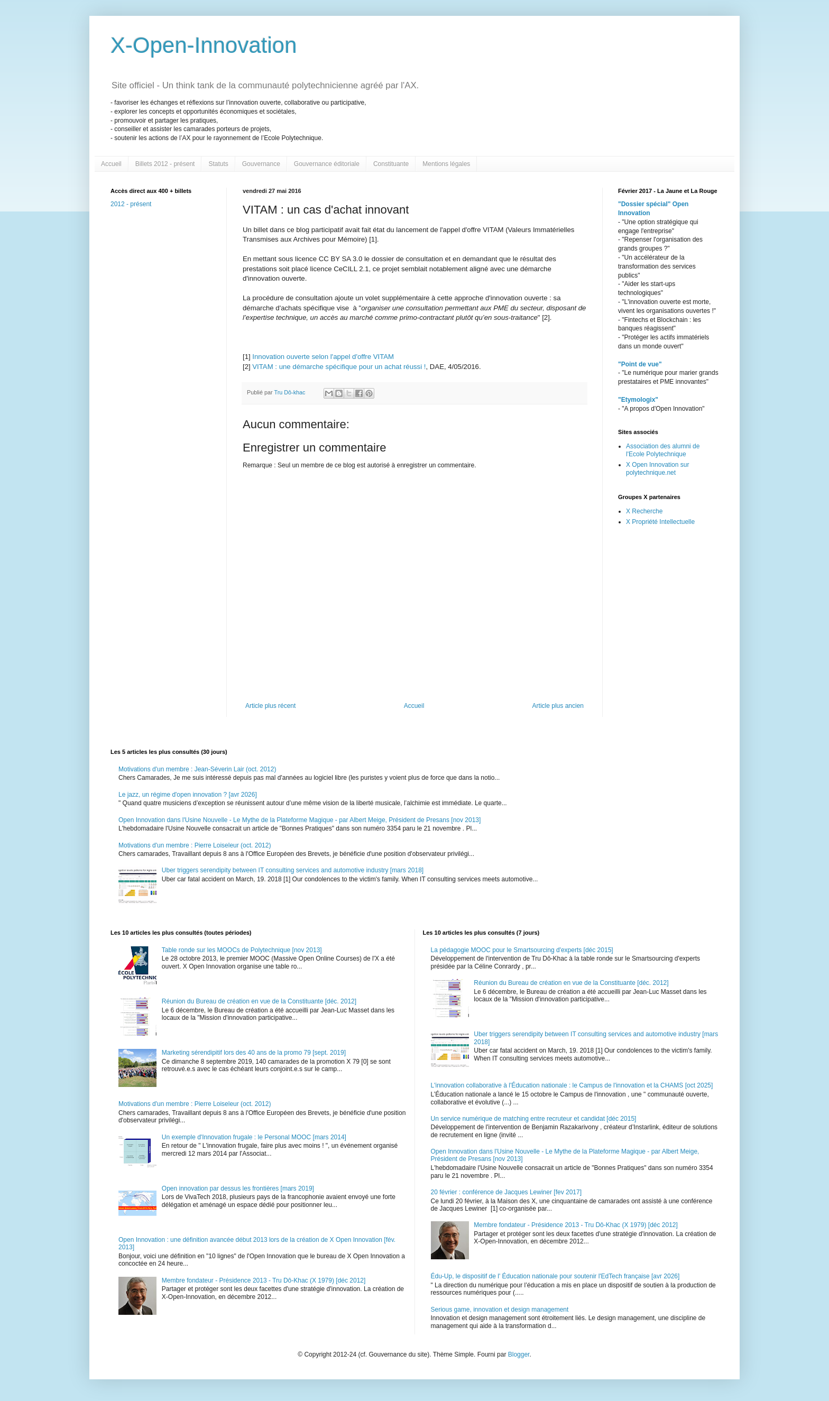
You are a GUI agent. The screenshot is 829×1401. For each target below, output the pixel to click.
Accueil (111, 164)
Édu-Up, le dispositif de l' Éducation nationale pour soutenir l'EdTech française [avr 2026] (555, 1276)
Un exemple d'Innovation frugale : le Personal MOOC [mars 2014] (254, 1137)
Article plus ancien (558, 705)
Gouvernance (261, 164)
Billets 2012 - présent (165, 164)
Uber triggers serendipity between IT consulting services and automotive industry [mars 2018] (292, 870)
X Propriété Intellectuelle (660, 522)
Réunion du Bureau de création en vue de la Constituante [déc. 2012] (259, 1001)
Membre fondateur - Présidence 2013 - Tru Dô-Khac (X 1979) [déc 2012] (264, 1280)
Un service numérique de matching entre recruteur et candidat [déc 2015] (534, 1118)
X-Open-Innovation (203, 45)
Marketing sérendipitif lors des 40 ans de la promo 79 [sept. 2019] (254, 1052)
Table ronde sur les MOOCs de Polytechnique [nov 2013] (242, 950)
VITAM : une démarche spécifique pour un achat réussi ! (339, 367)
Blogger (519, 1354)
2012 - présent (130, 204)
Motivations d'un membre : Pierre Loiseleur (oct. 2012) (194, 845)
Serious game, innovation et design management (500, 1309)
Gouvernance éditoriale (327, 164)
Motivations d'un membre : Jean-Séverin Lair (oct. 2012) (197, 769)
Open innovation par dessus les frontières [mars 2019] (238, 1188)
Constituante (391, 164)
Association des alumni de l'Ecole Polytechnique (662, 450)
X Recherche (644, 511)
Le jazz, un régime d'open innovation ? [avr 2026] (187, 794)
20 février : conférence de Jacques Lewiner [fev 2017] (506, 1192)
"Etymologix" (638, 399)
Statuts (218, 164)
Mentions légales (446, 164)
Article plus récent (270, 705)
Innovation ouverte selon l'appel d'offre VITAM (323, 357)
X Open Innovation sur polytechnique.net (657, 468)
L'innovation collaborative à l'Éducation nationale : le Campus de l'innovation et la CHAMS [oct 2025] (572, 1085)
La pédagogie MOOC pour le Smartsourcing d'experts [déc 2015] (522, 950)
